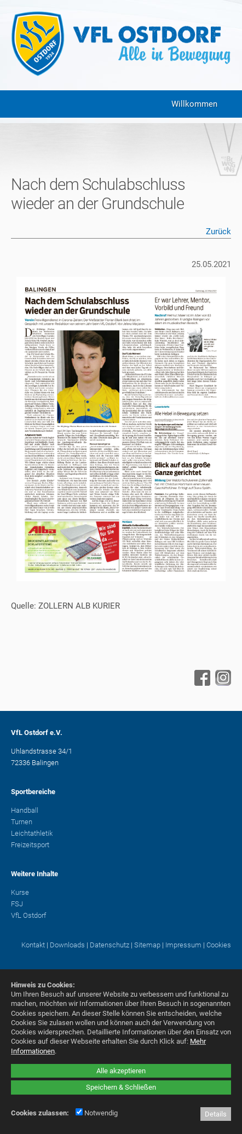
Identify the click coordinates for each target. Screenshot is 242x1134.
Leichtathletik (32, 833)
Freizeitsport (30, 845)
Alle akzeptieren (121, 1071)
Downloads (67, 945)
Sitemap (147, 945)
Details (216, 1114)
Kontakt (33, 945)
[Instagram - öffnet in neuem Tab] (221, 683)
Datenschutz (109, 945)
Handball (24, 810)
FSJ (17, 904)
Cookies (218, 945)
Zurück (218, 231)
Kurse (20, 892)
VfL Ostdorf (28, 915)
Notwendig (97, 1113)
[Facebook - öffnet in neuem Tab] (201, 683)
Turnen (21, 822)
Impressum (183, 945)
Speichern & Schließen (121, 1087)
